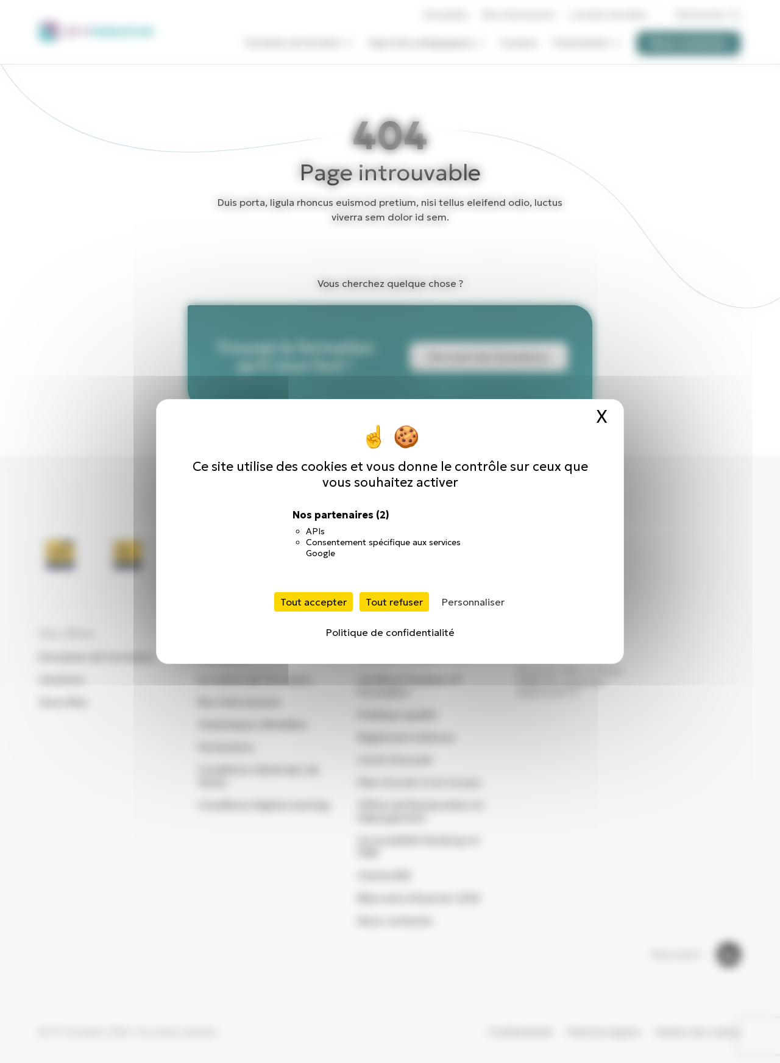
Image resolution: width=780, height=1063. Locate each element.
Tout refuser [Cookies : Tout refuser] (394, 602)
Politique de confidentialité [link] (390, 632)
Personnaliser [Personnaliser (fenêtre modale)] (473, 602)
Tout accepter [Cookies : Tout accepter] (313, 602)
